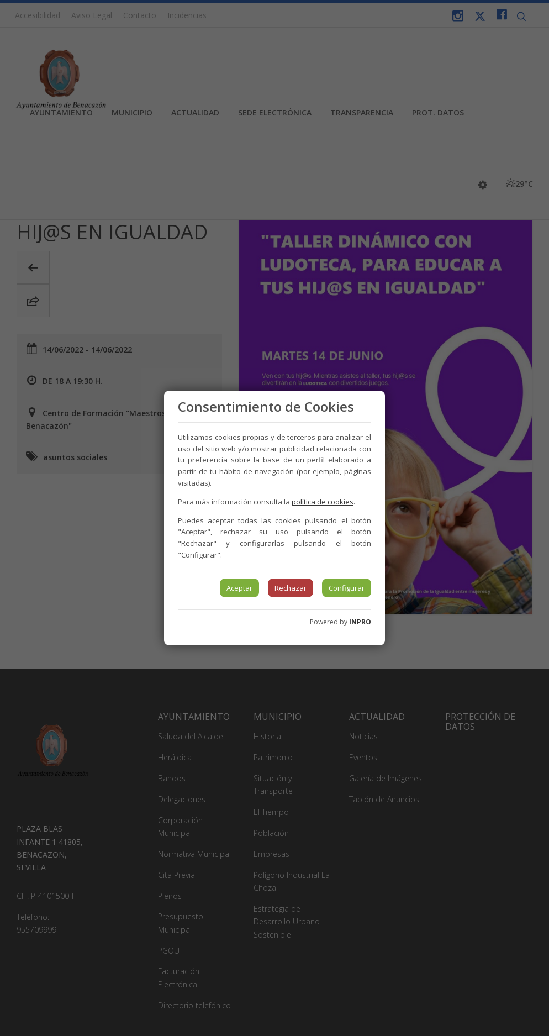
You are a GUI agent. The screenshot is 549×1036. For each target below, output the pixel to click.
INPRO (360, 622)
